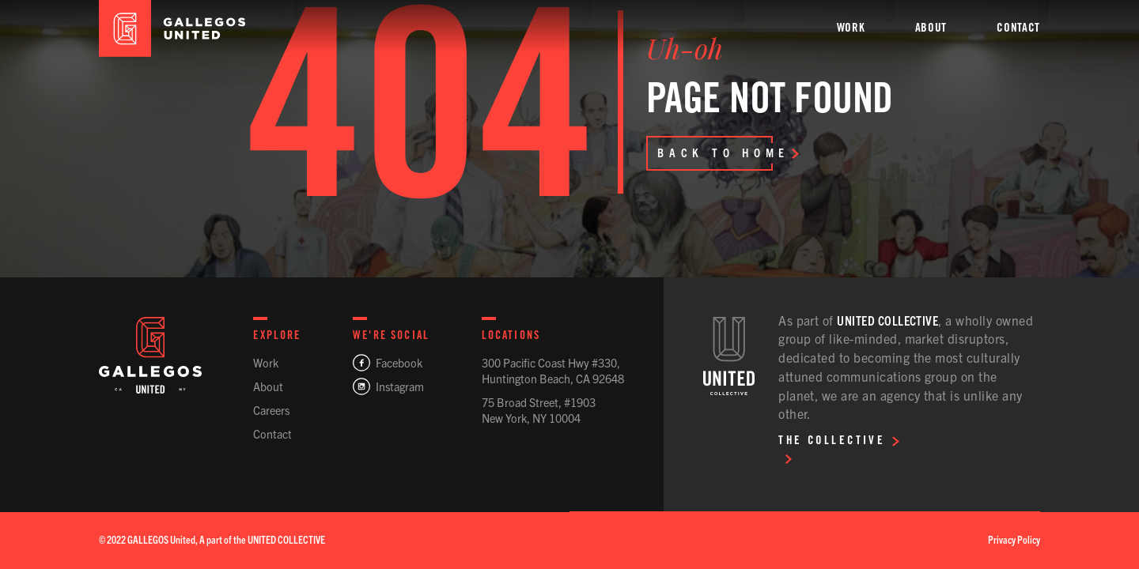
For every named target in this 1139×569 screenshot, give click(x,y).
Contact (272, 434)
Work (265, 363)
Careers (271, 410)
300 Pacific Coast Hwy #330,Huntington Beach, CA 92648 (553, 371)
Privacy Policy (1014, 539)
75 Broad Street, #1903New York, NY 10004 (539, 410)
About (268, 386)
